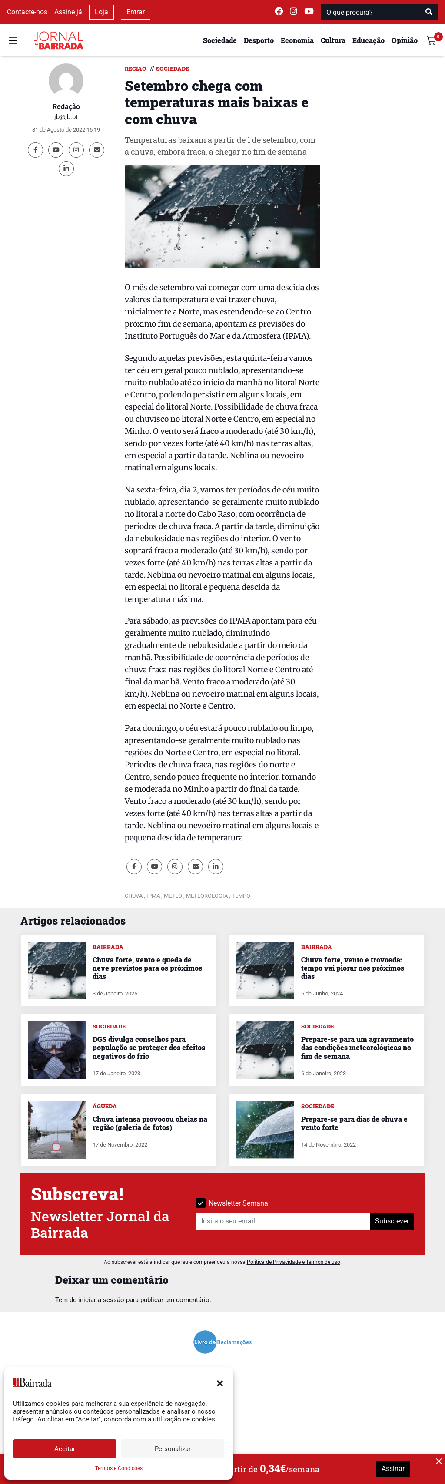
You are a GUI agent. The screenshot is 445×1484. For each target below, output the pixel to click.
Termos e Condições (119, 1468)
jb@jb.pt (66, 117)
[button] (220, 1382)
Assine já (68, 12)
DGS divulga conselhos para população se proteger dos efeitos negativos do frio (149, 1047)
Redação (66, 106)
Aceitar (64, 1449)
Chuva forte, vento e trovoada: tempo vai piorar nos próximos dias (352, 968)
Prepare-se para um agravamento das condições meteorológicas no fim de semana (357, 1047)
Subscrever (392, 1221)
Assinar (393, 1468)
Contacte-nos (27, 12)
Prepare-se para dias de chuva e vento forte (354, 1123)
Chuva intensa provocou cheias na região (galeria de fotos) (150, 1123)
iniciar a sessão (101, 1300)
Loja (101, 12)
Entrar (135, 12)
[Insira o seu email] (283, 1221)
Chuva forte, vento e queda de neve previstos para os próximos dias (147, 968)
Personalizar (173, 1449)
